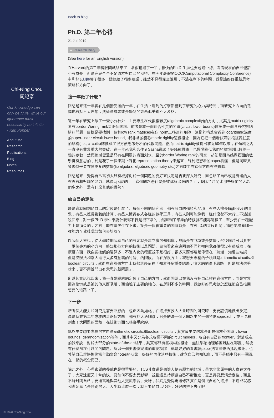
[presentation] (156, 132)
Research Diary (84, 50)
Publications (16, 152)
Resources (15, 171)
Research (14, 146)
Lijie (86, 79)
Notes (11, 165)
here (81, 58)
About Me (14, 140)
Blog (10, 159)
